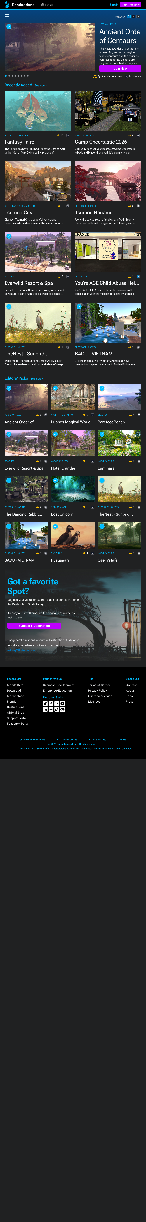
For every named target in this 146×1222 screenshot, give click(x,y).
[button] (26, 4)
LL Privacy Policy (97, 739)
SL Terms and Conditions (32, 739)
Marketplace (15, 696)
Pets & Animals (107, 24)
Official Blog (15, 712)
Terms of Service (99, 685)
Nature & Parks (106, 461)
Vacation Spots (60, 461)
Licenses (94, 701)
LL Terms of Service (67, 739)
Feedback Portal (18, 723)
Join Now (120, 68)
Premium (13, 701)
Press (129, 701)
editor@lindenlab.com (22, 650)
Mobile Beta (15, 685)
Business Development (58, 685)
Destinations (16, 707)
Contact (131, 685)
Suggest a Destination (34, 625)
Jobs (129, 696)
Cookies (122, 739)
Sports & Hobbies (84, 135)
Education (81, 276)
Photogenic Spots (85, 206)
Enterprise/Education (57, 690)
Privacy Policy (97, 690)
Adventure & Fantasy (16, 135)
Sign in (114, 4)
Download (14, 690)
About (130, 690)
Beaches (9, 276)
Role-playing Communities (20, 206)
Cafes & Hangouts (15, 507)
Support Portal (17, 718)
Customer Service (100, 696)
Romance (56, 553)
